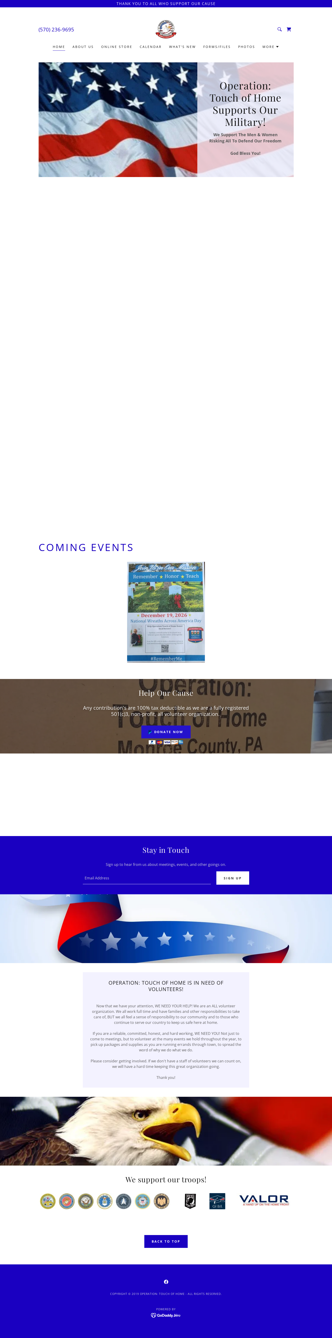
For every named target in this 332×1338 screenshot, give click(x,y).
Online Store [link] (116, 46)
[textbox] (147, 878)
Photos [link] (246, 46)
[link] (166, 28)
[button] (270, 47)
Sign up (233, 878)
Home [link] (59, 46)
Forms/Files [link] (217, 46)
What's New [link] (182, 46)
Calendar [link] (151, 46)
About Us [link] (83, 46)
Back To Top (166, 1242)
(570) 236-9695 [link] (56, 29)
